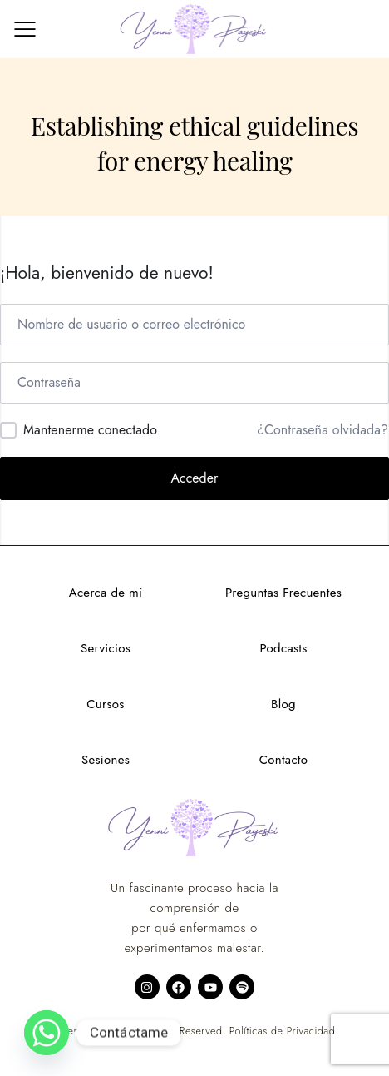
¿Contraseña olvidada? (322, 430)
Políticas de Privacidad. (283, 1031)
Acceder (195, 478)
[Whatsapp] (46, 1032)
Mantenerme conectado (90, 429)
